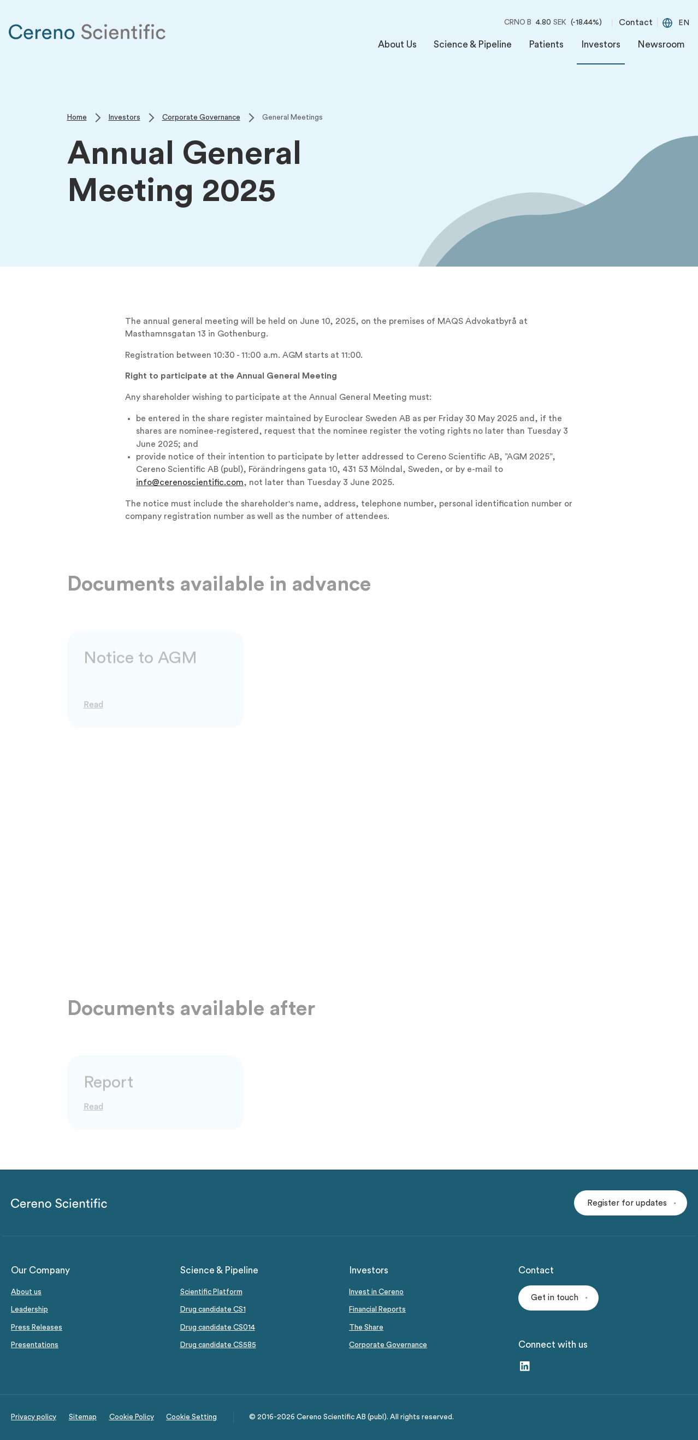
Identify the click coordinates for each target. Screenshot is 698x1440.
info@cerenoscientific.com (190, 482)
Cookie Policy (131, 1417)
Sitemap (83, 1417)
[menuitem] (397, 46)
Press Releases (36, 1327)
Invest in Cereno (376, 1292)
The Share (366, 1327)
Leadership (29, 1309)
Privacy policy (33, 1417)
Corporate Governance (388, 1345)
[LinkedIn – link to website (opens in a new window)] (524, 1367)
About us (26, 1292)
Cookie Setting (191, 1417)
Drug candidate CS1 (213, 1309)
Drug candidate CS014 (217, 1327)
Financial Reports (377, 1309)
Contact (636, 22)
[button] (630, 1202)
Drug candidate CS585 (218, 1345)
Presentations (34, 1345)
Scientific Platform (211, 1292)
